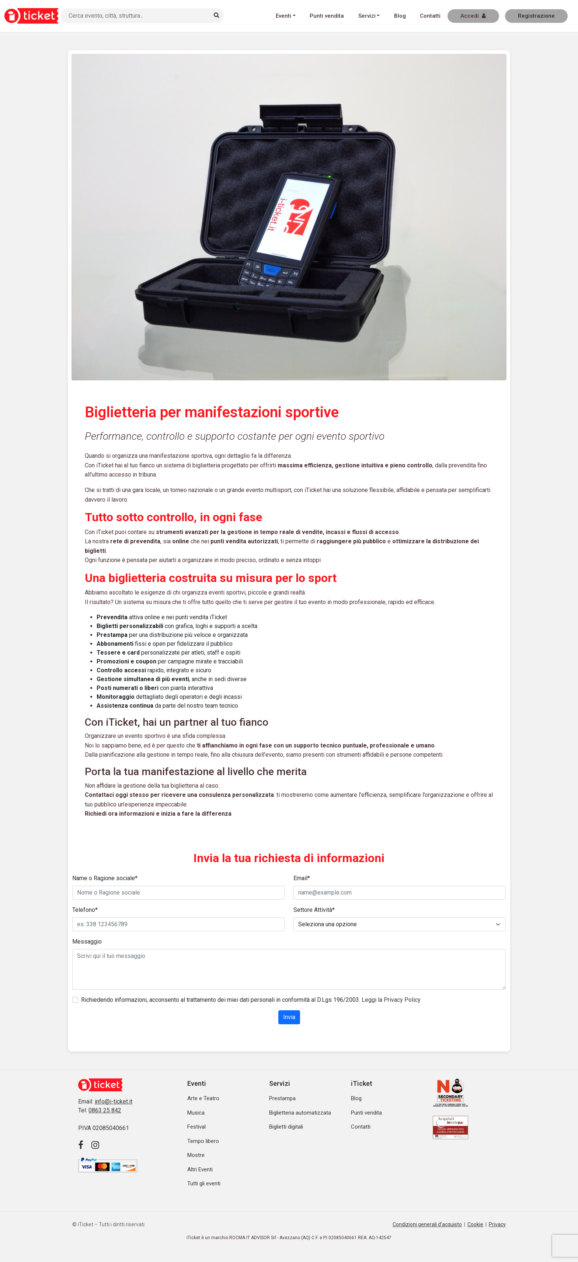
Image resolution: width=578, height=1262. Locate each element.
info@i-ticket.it (113, 1101)
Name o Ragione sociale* (104, 878)
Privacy (497, 1224)
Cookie (475, 1224)
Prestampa (282, 1098)
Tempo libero (203, 1141)
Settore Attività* (314, 909)
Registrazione (536, 16)
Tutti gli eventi (203, 1183)
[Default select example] (399, 924)
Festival (196, 1126)
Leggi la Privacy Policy (391, 999)
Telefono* (85, 909)
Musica (196, 1112)
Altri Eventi (200, 1169)
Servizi (367, 16)
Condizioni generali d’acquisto (427, 1224)
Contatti (430, 16)
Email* (301, 878)
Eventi (283, 16)
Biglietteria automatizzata (300, 1112)
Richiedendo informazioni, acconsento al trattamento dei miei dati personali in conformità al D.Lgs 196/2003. (251, 999)
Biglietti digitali (286, 1126)
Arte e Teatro (203, 1098)
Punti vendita (327, 16)
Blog (400, 16)
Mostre (196, 1155)
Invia (289, 1017)
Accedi (473, 16)
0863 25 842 (104, 1110)
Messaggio (87, 941)
